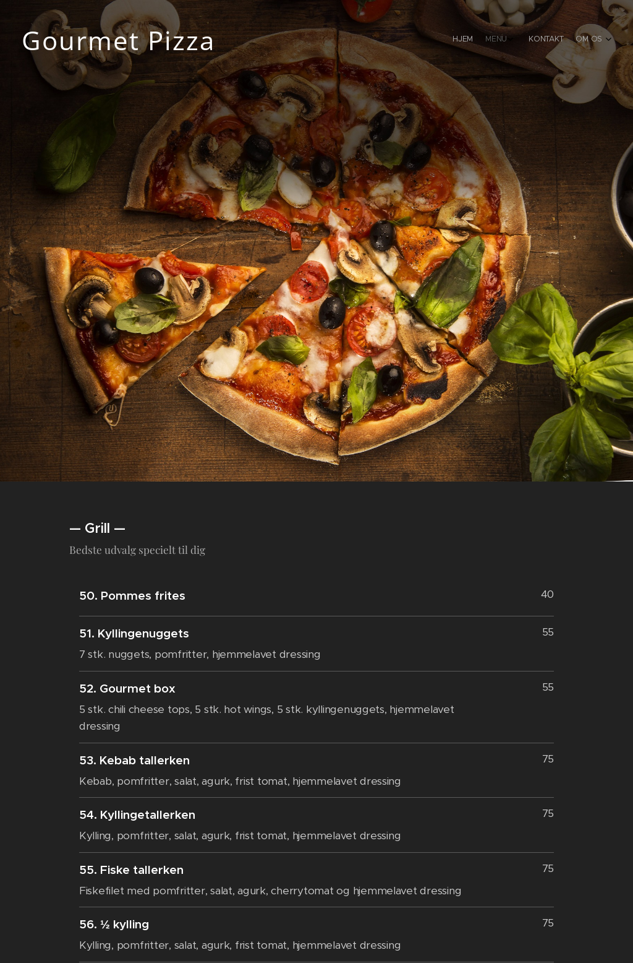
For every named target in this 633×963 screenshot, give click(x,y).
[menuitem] (557, 40)
